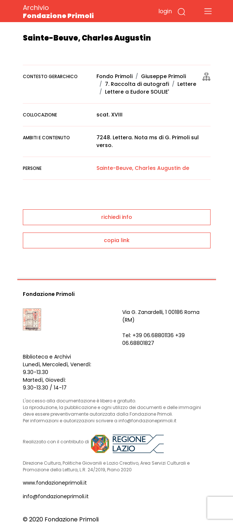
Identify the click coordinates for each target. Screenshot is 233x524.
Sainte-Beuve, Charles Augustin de (142, 168)
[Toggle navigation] (208, 11)
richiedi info (116, 217)
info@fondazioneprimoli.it (56, 496)
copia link (117, 240)
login (165, 11)
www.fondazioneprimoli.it (55, 482)
